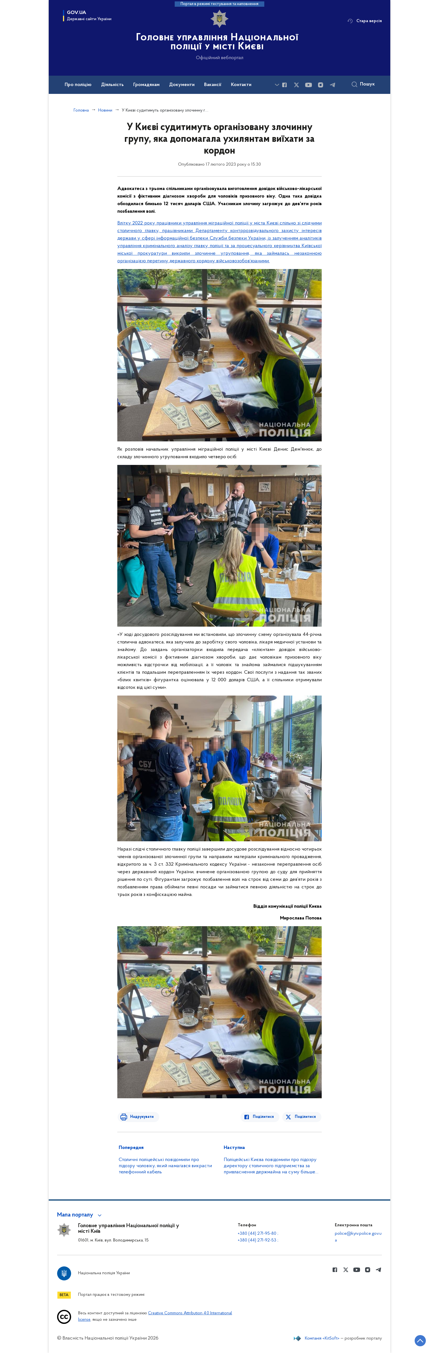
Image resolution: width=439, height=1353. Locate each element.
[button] (80, 1215)
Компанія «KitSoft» (322, 1338)
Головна (81, 110)
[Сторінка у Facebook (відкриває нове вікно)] (284, 85)
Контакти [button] (241, 84)
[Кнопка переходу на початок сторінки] (418, 1340)
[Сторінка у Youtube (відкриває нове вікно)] (308, 85)
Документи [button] (182, 84)
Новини (105, 110)
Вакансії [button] (212, 84)
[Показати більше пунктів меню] (277, 85)
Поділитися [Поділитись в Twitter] (305, 1117)
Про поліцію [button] (78, 84)
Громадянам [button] (146, 84)
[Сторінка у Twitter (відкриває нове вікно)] (296, 85)
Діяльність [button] (112, 84)
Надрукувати (140, 1117)
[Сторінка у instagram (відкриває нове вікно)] (320, 85)
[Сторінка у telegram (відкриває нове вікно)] (332, 85)
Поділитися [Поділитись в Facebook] (264, 1117)
